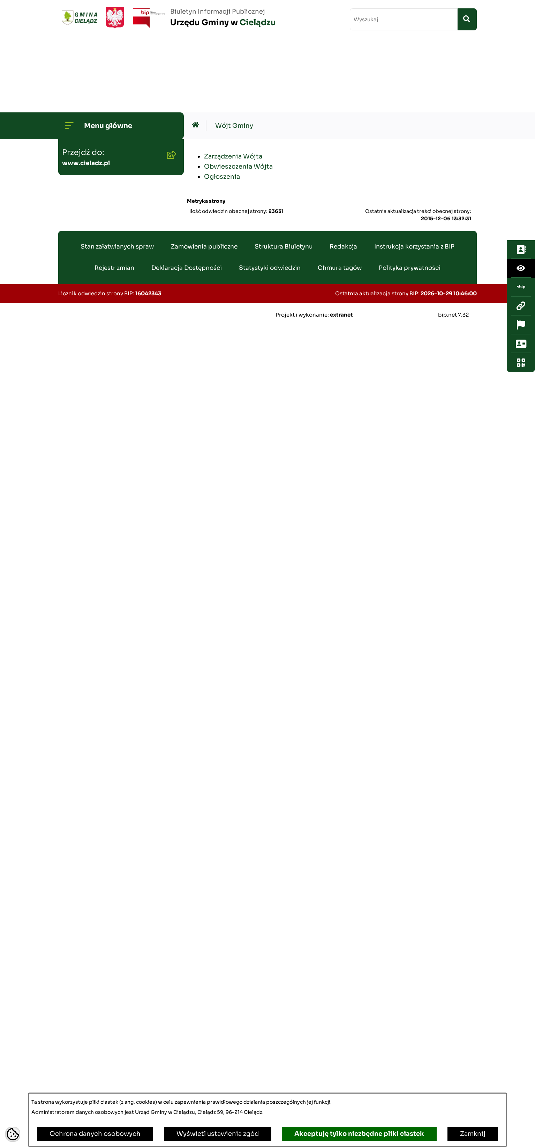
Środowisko (84, 283)
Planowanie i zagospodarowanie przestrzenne (95, 369)
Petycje (77, 872)
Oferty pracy (84, 649)
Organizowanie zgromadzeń (109, 783)
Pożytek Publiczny (93, 626)
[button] (170, 111)
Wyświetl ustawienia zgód (217, 1134)
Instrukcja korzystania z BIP (414, 1074)
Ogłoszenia (83, 261)
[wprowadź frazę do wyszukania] (404, 19)
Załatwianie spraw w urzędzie (110, 760)
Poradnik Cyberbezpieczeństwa (115, 939)
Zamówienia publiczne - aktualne (103, 427)
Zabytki (77, 917)
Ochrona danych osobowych (95, 1134)
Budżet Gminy (87, 238)
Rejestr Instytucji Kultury (104, 716)
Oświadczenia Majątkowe (105, 401)
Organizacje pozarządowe (105, 805)
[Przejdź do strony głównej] (167, 18)
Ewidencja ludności (96, 671)
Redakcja (343, 1074)
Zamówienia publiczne (204, 1074)
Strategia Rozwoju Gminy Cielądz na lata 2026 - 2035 (107, 332)
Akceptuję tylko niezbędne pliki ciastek (359, 1134)
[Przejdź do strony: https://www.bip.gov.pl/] (521, 112)
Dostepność (84, 894)
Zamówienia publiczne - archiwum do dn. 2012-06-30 (111, 459)
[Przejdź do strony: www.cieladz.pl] (521, 131)
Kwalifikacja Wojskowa (100, 1006)
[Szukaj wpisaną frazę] (467, 19)
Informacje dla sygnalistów (107, 961)
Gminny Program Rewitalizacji (112, 305)
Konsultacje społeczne (100, 850)
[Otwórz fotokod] (521, 188)
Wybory (77, 738)
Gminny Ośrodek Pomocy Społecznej (105, 523)
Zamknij (472, 1134)
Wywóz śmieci (87, 604)
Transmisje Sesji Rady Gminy (110, 216)
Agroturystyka (87, 693)
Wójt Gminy (84, 111)
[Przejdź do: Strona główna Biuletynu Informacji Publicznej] (197, 51)
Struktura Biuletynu (284, 1074)
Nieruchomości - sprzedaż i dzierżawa (108, 577)
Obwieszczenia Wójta (238, 92)
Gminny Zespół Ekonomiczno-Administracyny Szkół (113, 491)
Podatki (77, 550)
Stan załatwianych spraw (117, 1074)
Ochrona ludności (93, 984)
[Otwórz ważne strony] (521, 150)
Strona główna (88, 89)
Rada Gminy (84, 194)
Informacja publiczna (98, 827)
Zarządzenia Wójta (233, 82)
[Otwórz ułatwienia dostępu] (521, 93)
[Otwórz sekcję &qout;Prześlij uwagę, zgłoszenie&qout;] (521, 169)
